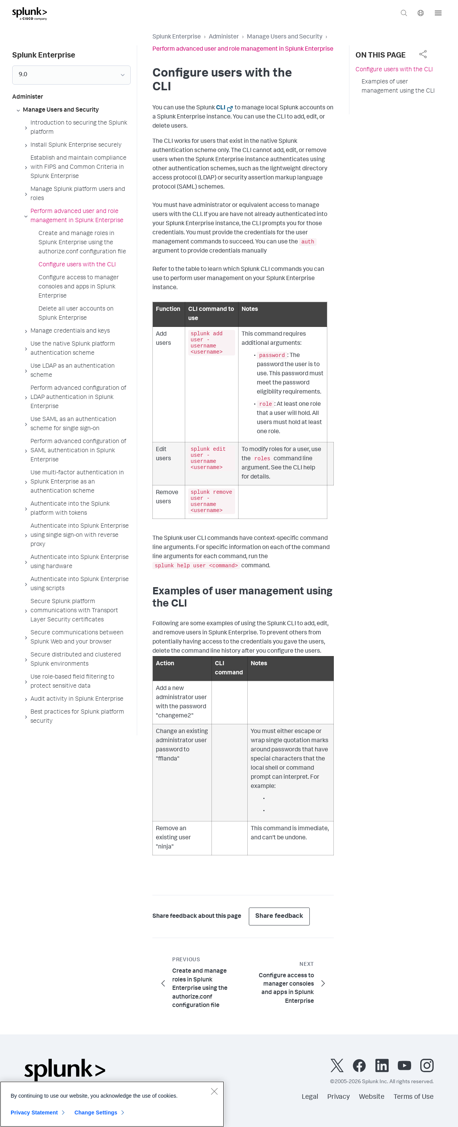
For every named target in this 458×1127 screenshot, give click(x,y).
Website (371, 1097)
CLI (221, 108)
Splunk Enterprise (176, 37)
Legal (310, 1097)
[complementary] (423, 54)
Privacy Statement (34, 1116)
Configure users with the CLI (394, 70)
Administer (224, 37)
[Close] (214, 1095)
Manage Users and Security (284, 37)
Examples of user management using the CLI (398, 86)
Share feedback (279, 916)
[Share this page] (423, 54)
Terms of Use (414, 1097)
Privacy (338, 1097)
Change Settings (95, 1116)
